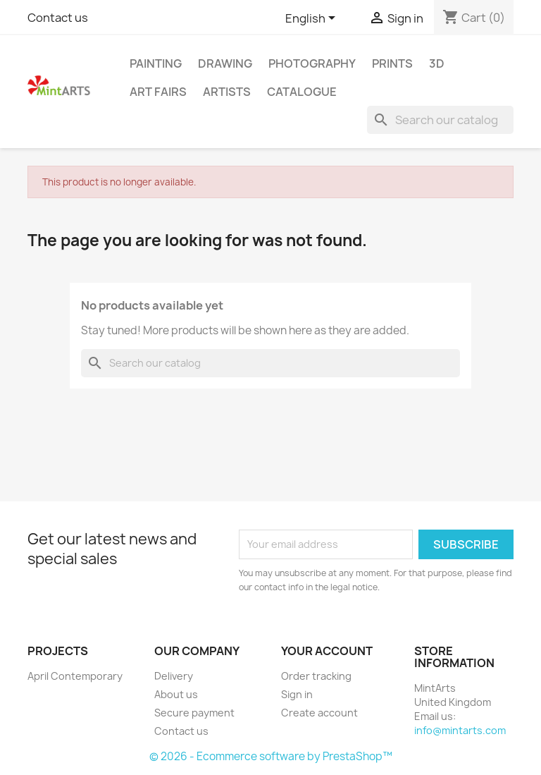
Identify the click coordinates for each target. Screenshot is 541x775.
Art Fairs (158, 91)
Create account (319, 712)
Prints (392, 63)
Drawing (225, 63)
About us (176, 694)
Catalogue (302, 91)
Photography (312, 63)
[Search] (440, 120)
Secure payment (194, 712)
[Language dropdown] (312, 19)
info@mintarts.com (460, 730)
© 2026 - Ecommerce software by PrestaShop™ (270, 756)
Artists (227, 91)
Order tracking (316, 676)
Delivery (173, 676)
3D (436, 63)
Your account (327, 651)
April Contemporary (75, 676)
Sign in (297, 694)
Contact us (57, 17)
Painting (156, 63)
